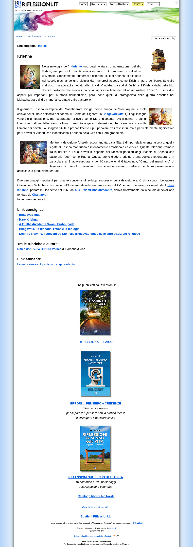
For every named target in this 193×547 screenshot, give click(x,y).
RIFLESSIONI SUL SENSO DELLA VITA (95, 477)
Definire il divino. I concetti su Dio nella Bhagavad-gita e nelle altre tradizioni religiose (79, 233)
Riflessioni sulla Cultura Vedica (39, 249)
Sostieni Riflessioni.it (96, 516)
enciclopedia (34, 36)
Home (19, 36)
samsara (33, 264)
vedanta (106, 190)
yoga (59, 264)
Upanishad (47, 264)
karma (21, 264)
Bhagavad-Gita (113, 114)
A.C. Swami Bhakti (88, 190)
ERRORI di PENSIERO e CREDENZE (95, 403)
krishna (51, 36)
